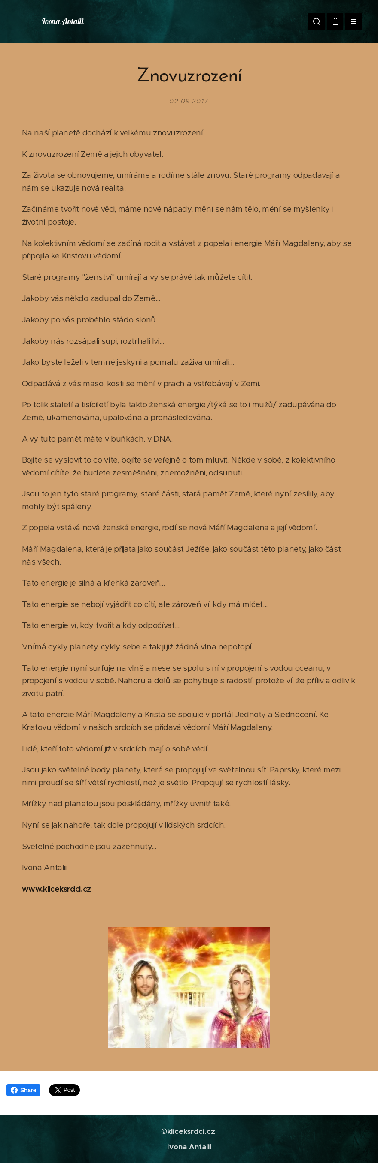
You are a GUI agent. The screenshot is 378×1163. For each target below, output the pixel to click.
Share (23, 1090)
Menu (350, 21)
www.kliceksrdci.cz (56, 889)
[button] (316, 21)
